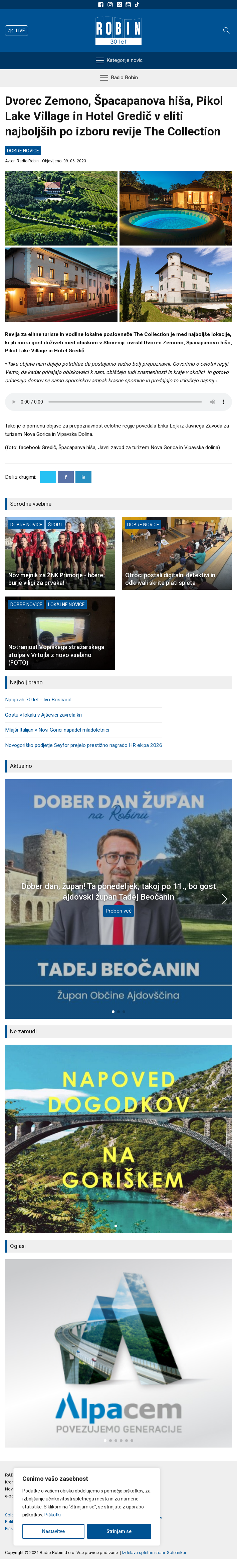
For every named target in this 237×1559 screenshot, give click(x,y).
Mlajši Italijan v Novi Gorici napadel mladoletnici (57, 730)
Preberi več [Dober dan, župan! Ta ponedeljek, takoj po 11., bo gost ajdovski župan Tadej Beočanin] (118, 911)
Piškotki (52, 1514)
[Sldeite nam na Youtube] (129, 5)
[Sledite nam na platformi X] (120, 5)
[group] (118, 1139)
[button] (16, 30)
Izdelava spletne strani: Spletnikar (154, 1552)
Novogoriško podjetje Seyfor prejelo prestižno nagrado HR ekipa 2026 (83, 745)
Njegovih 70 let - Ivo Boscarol (38, 700)
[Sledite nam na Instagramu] (111, 5)
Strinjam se (119, 1531)
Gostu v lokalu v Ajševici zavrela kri (43, 715)
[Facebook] (66, 477)
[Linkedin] (83, 477)
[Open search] (226, 30)
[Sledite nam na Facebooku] (102, 5)
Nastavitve (53, 1531)
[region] (86, 1507)
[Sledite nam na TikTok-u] (137, 4)
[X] (48, 477)
